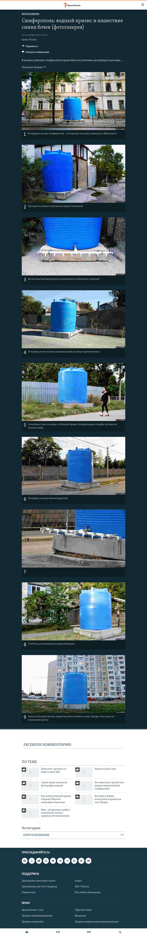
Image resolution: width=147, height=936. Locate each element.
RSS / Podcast (82, 886)
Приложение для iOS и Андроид (39, 886)
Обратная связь (83, 910)
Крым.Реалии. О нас (33, 910)
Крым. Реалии (29, 39)
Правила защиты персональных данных (97, 921)
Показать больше (34, 67)
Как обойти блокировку (88, 892)
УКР (89, 932)
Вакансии (80, 916)
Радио (78, 881)
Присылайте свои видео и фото (38, 881)
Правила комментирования (37, 916)
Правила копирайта (33, 921)
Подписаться (29, 892)
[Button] (30, 47)
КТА (58, 932)
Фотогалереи (30, 14)
